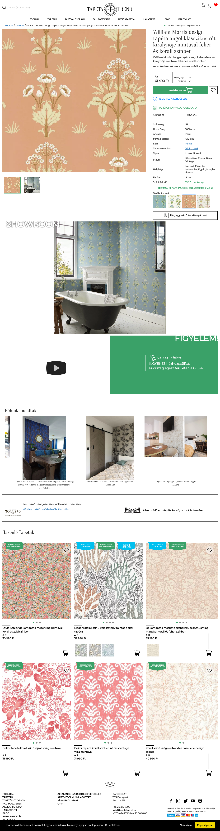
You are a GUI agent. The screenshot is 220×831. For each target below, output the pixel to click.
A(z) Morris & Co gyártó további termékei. (46, 509)
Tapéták (19, 25)
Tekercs (182, 81)
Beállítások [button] (112, 825)
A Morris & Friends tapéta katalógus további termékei (173, 510)
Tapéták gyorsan (13, 800)
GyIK (60, 803)
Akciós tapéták (12, 806)
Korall (188, 143)
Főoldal (9, 25)
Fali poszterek (12, 803)
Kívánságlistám (67, 800)
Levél (195, 148)
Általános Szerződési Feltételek (79, 794)
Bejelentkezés (11, 816)
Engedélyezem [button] (205, 825)
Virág (188, 148)
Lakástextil (9, 810)
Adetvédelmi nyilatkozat (74, 797)
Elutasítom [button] (186, 825)
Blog (5, 813)
